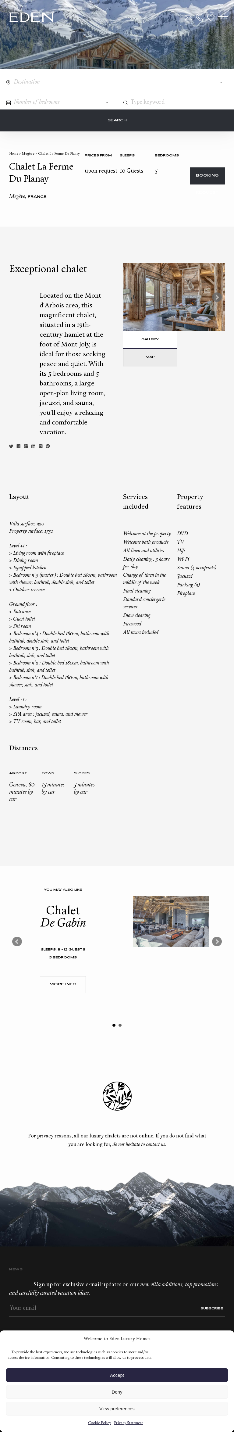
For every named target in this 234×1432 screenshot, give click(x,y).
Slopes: (82, 773)
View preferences (117, 1408)
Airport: (18, 773)
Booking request (207, 179)
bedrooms (167, 155)
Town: (48, 773)
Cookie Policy (99, 1423)
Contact (188, 17)
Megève (28, 154)
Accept (117, 1375)
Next (217, 297)
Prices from (98, 155)
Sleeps (127, 155)
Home (13, 154)
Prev (17, 942)
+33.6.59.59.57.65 (199, 17)
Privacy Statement (128, 1423)
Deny (117, 1391)
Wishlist (210, 17)
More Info (62, 984)
